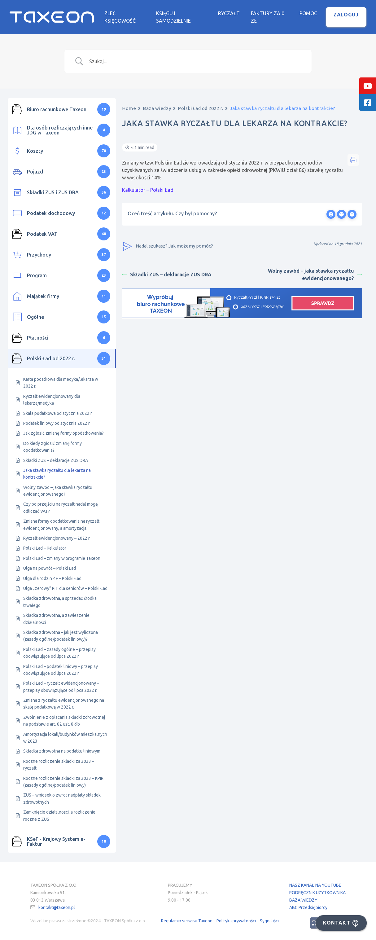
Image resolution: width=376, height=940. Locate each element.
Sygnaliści (269, 920)
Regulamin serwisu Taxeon (186, 920)
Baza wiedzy (157, 108)
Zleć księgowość (120, 17)
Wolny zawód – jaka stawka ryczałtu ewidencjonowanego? (315, 274)
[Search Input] (196, 61)
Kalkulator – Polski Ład (147, 190)
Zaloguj (346, 14)
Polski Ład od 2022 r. (200, 108)
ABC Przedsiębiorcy (308, 907)
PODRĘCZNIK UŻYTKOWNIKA (317, 892)
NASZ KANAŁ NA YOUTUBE (315, 885)
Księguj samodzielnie (173, 17)
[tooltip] (367, 85)
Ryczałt (229, 13)
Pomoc (308, 13)
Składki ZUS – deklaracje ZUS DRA (167, 274)
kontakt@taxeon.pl (56, 907)
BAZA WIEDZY (303, 900)
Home (129, 108)
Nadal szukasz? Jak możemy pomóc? (167, 246)
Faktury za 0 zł (267, 17)
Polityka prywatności (236, 920)
